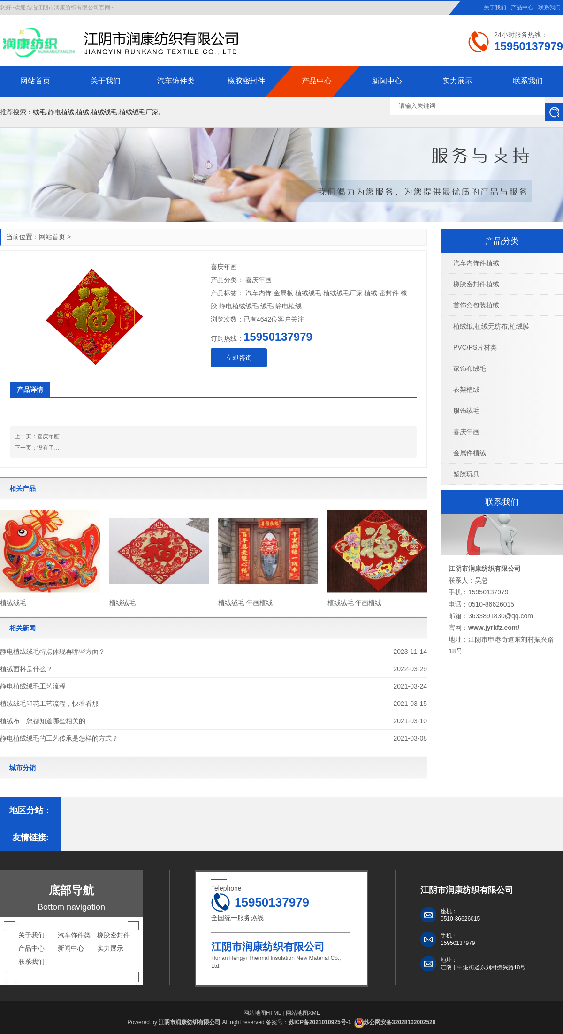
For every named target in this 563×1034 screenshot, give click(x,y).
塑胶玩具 (466, 474)
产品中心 (522, 7)
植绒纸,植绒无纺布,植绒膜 (491, 326)
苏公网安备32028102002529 (399, 1022)
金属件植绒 (469, 453)
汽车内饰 (258, 293)
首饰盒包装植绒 (476, 305)
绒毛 (39, 112)
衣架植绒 (466, 389)
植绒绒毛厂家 (139, 112)
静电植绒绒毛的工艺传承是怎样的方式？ (59, 738)
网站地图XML (303, 1013)
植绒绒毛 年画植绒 (245, 603)
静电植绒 (61, 112)
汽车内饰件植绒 (476, 263)
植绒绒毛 (104, 112)
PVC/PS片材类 (475, 347)
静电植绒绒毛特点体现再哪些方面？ (52, 651)
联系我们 (549, 7)
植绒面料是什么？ (26, 669)
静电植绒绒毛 (239, 306)
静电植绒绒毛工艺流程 (33, 686)
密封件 (389, 293)
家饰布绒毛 (469, 368)
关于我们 (495, 7)
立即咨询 (239, 357)
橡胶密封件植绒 (476, 284)
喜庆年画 (48, 436)
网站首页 (52, 236)
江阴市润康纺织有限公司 (485, 568)
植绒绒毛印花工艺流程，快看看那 (49, 703)
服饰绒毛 (466, 410)
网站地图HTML (262, 1013)
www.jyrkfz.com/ (493, 627)
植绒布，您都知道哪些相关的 (42, 721)
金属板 (283, 293)
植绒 (82, 112)
